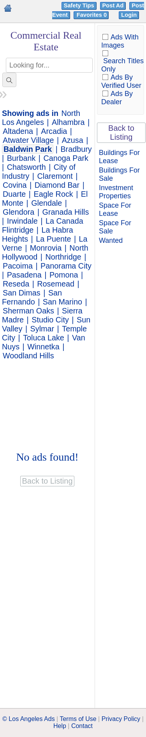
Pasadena (24, 275)
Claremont (55, 176)
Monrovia (46, 248)
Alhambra (68, 122)
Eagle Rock (53, 194)
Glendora (18, 212)
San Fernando (32, 297)
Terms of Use (78, 719)
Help (59, 726)
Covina (15, 185)
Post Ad (113, 5)
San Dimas (21, 292)
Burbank (21, 158)
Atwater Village (28, 140)
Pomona (63, 275)
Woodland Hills (28, 355)
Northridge (63, 257)
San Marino (62, 301)
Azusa (72, 140)
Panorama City (65, 266)
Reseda (16, 283)
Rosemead (55, 283)
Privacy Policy (121, 719)
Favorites (92, 15)
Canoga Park (65, 158)
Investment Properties (116, 192)
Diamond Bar (57, 185)
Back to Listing (121, 132)
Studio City (50, 319)
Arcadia (54, 131)
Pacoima (18, 266)
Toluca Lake (43, 337)
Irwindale (22, 221)
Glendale (46, 203)
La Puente (53, 239)
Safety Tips (79, 5)
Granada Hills (65, 212)
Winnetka (43, 346)
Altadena (18, 131)
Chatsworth (26, 167)
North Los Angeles (41, 117)
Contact (82, 726)
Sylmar (42, 328)
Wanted (111, 240)
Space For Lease (115, 209)
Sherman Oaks (28, 310)
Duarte (14, 194)
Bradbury (75, 149)
